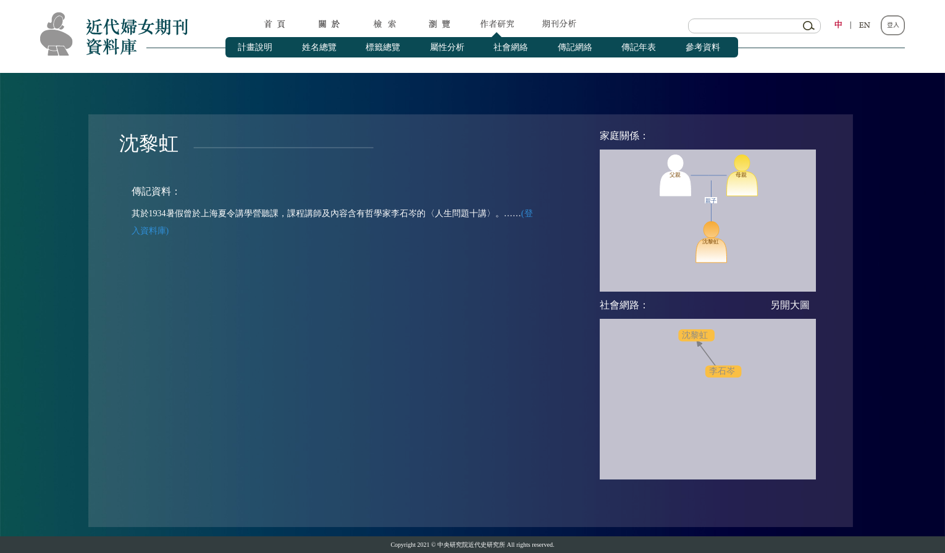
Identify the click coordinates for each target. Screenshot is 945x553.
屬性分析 (447, 47)
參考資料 (703, 47)
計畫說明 (255, 47)
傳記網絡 (575, 47)
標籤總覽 (383, 47)
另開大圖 (790, 305)
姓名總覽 (319, 47)
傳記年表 (638, 47)
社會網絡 (511, 47)
